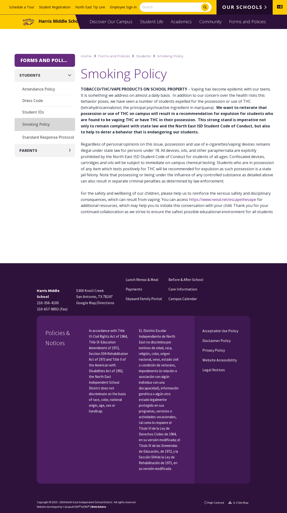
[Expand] (71, 150)
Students (143, 56)
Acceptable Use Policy (220, 330)
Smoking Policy (170, 56)
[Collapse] (71, 75)
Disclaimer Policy (216, 340)
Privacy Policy (213, 350)
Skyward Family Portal (144, 298)
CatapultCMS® (72, 506)
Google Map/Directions (95, 302)
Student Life (151, 21)
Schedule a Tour (21, 7)
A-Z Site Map (238, 502)
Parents (28, 150)
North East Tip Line (90, 7)
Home (86, 56)
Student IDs (33, 112)
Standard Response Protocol (48, 137)
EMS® (86, 506)
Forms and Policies (247, 21)
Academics (181, 21)
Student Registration (54, 7)
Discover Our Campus (111, 21)
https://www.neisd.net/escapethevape (222, 199)
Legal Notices (213, 369)
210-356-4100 (48, 302)
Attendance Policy (38, 89)
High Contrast (215, 502)
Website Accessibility (219, 360)
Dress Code (32, 100)
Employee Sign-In (123, 7)
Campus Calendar (182, 298)
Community (210, 21)
